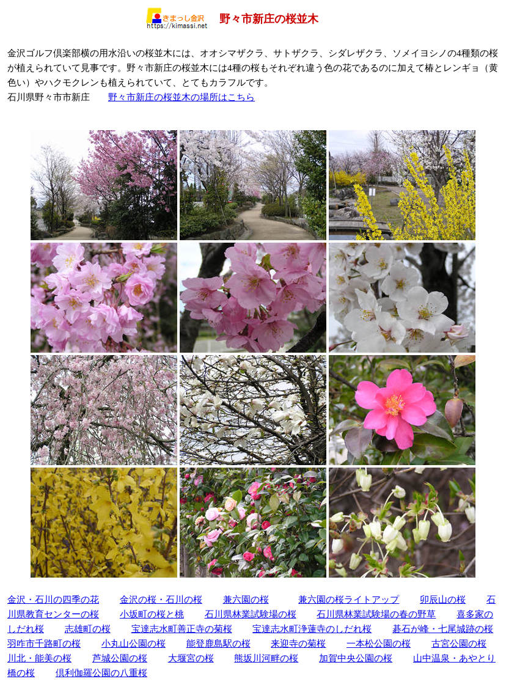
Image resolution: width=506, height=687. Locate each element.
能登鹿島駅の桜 (218, 643)
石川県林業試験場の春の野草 (376, 614)
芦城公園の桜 (119, 658)
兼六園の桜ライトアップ (348, 599)
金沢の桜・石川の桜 (161, 599)
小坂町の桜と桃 (152, 614)
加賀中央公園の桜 (355, 658)
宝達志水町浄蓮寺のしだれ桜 (312, 628)
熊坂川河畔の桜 (266, 658)
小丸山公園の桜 (133, 643)
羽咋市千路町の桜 (44, 643)
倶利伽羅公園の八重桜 (101, 672)
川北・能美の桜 (39, 658)
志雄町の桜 (88, 628)
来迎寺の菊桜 (298, 643)
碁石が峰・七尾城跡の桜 (442, 628)
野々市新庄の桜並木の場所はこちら (181, 97)
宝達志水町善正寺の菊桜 (181, 628)
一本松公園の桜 (378, 643)
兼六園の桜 (246, 599)
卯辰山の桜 (443, 599)
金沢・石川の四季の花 (53, 599)
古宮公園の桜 (458, 643)
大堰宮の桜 (191, 658)
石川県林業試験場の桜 (250, 614)
